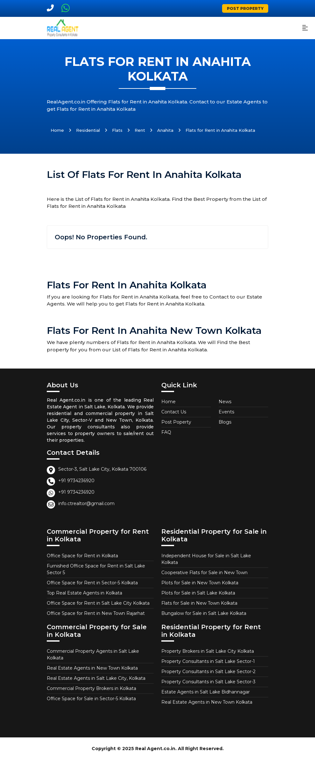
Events (226, 412)
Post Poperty (176, 422)
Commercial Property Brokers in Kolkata (91, 688)
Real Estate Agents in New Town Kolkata (92, 668)
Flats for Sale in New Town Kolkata (199, 603)
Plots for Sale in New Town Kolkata (199, 583)
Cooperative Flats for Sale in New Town (204, 572)
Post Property (245, 8)
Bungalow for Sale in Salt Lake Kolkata (203, 613)
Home (57, 130)
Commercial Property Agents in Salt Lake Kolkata (93, 654)
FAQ (166, 432)
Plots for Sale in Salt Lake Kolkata (198, 593)
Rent (140, 130)
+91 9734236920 (76, 480)
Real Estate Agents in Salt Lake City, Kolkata (96, 678)
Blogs (225, 422)
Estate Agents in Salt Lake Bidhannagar (205, 692)
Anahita (165, 130)
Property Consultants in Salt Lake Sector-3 (208, 682)
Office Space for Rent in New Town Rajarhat (96, 613)
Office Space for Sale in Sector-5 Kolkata (91, 698)
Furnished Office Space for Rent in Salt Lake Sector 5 (96, 569)
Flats (117, 130)
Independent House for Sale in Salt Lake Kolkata (206, 559)
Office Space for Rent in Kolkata (82, 556)
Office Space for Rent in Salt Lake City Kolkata (98, 603)
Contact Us (173, 412)
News (225, 402)
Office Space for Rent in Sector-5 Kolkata (92, 583)
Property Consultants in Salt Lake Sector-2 (208, 671)
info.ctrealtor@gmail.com (86, 503)
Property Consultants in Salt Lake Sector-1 (208, 661)
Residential (88, 130)
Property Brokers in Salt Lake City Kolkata (207, 651)
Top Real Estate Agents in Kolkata (84, 593)
